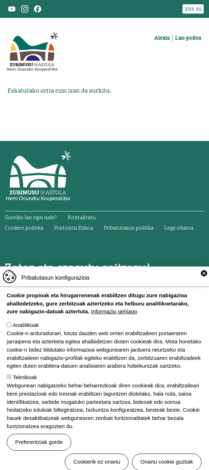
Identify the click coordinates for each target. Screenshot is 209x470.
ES (198, 9)
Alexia (162, 38)
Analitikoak (26, 337)
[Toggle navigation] (194, 63)
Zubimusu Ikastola (32, 27)
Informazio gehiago (114, 323)
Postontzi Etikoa (73, 228)
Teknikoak (25, 389)
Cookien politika (24, 228)
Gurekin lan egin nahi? (31, 217)
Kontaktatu (82, 217)
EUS (189, 9)
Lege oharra (178, 228)
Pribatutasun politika (129, 228)
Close (204, 285)
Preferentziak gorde (39, 454)
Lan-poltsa (188, 38)
